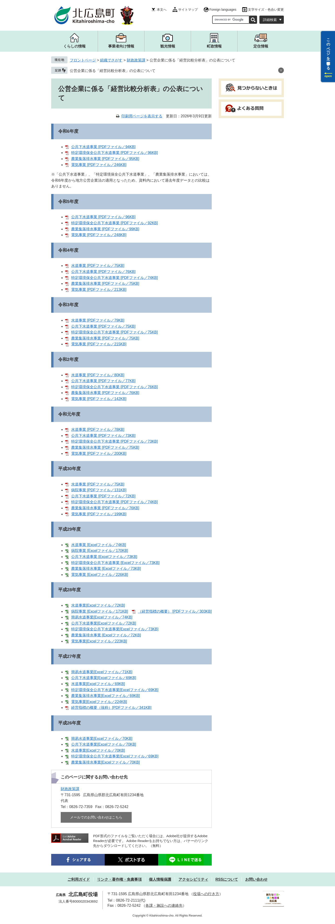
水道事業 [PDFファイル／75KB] (97, 266)
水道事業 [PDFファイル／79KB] (97, 320)
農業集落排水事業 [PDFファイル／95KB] (105, 159)
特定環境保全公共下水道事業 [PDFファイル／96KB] (114, 153)
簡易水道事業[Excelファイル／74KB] (101, 617)
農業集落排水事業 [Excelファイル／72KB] (106, 635)
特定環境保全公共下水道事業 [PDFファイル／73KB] (114, 441)
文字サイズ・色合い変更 (266, 9)
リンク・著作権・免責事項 (119, 879)
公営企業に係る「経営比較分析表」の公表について (112, 71)
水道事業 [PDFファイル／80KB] (97, 375)
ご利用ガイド (78, 879)
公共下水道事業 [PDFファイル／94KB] (103, 147)
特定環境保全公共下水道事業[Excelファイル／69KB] (114, 690)
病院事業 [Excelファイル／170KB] (99, 551)
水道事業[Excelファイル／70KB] (98, 750)
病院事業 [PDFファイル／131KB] (98, 490)
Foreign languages (222, 9)
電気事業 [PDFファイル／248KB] (98, 235)
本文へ (162, 9)
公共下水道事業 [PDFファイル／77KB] (103, 381)
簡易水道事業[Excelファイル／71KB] (101, 672)
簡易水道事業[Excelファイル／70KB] (101, 739)
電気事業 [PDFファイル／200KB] (98, 453)
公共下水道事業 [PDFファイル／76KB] (103, 272)
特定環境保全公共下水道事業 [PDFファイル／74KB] (114, 278)
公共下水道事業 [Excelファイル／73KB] (104, 557)
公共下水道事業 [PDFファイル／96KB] (103, 217)
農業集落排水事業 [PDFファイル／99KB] (105, 229)
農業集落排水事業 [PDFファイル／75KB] (105, 283)
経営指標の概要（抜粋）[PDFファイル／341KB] (111, 708)
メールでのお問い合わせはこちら (96, 817)
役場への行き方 (206, 894)
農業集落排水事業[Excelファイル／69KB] (105, 696)
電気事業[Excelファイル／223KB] (99, 641)
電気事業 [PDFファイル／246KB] (98, 165)
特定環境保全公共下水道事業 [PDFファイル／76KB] (114, 387)
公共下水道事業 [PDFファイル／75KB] (103, 326)
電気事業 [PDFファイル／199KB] (98, 514)
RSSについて (226, 879)
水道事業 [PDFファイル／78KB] (97, 429)
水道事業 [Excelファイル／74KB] (98, 545)
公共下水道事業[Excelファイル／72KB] (103, 623)
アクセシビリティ (193, 879)
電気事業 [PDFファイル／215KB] (98, 344)
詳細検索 (270, 20)
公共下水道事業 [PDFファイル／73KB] (103, 436)
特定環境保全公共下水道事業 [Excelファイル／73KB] (115, 563)
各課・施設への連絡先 (164, 905)
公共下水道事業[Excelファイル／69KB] (103, 678)
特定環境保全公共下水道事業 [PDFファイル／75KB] (114, 332)
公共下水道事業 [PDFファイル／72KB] (103, 496)
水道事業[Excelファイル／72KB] (98, 605)
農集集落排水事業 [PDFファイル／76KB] (105, 393)
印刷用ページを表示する (141, 116)
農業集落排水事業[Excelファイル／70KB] (105, 762)
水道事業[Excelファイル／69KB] (98, 684)
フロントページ (83, 60)
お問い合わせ (256, 879)
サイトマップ (188, 9)
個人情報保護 (160, 879)
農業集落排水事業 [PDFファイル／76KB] (105, 508)
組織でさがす (111, 60)
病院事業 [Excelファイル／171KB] (99, 611)
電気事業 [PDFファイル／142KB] (98, 399)
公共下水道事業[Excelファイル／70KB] (103, 744)
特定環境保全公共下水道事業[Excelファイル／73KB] (114, 629)
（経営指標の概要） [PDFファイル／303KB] (175, 611)
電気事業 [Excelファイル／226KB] (99, 575)
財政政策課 (136, 60)
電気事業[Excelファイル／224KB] (99, 702)
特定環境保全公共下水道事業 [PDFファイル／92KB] (114, 223)
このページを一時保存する (328, 52)
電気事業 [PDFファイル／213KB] (98, 290)
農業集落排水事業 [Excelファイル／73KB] (106, 569)
